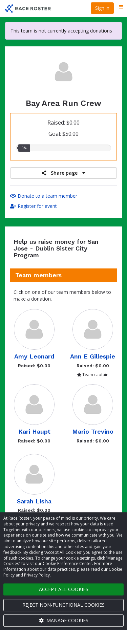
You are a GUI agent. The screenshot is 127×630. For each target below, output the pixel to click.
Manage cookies (63, 620)
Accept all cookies (63, 589)
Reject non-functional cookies (63, 605)
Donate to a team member (43, 196)
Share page (63, 173)
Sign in (102, 8)
